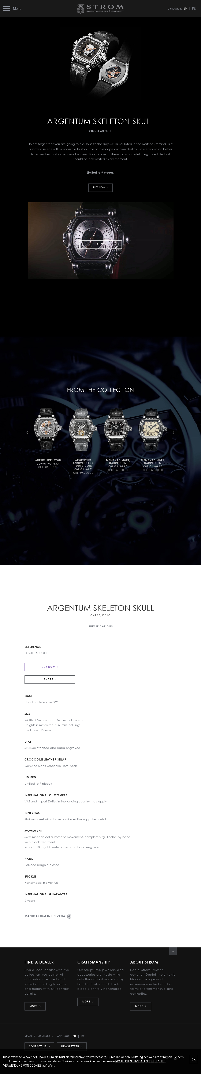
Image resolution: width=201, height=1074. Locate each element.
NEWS (28, 1036)
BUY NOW (100, 187)
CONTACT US (39, 1046)
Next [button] (173, 432)
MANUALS (44, 1036)
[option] (48, 438)
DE (194, 8)
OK (193, 1059)
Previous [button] (27, 432)
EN (185, 8)
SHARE (50, 679)
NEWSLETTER (71, 1046)
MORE (35, 1006)
